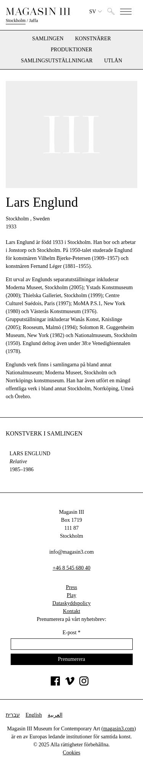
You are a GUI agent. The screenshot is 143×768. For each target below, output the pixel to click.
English (34, 715)
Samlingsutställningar (57, 60)
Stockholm (16, 20)
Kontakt (71, 611)
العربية (55, 715)
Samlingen (47, 38)
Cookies (71, 752)
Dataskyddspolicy (71, 603)
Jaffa (33, 20)
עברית (13, 715)
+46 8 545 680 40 (71, 568)
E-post (71, 632)
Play (71, 595)
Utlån (113, 60)
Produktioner (71, 49)
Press (71, 587)
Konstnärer (93, 38)
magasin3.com (118, 729)
